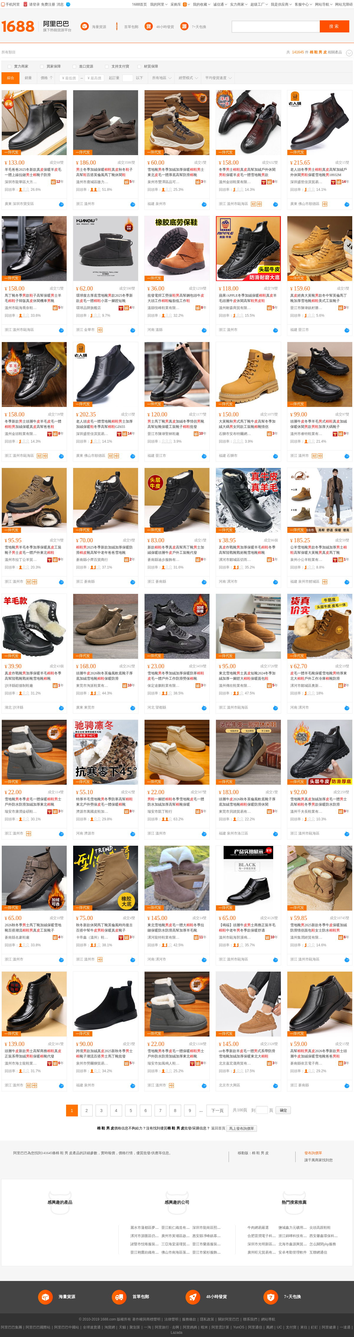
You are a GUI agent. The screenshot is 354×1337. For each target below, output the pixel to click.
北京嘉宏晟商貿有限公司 (235, 1063)
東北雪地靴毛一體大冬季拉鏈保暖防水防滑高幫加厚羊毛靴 (176, 927)
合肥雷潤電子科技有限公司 (269, 1236)
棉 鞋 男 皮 (260, 1153)
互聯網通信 (318, 1252)
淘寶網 (109, 1327)
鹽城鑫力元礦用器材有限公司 (301, 1228)
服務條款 (189, 1319)
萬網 (269, 1327)
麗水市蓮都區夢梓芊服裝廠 (151, 1228)
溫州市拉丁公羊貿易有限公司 (21, 560)
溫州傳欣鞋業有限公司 (235, 686)
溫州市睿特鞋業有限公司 (306, 434)
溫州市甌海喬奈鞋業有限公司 (21, 308)
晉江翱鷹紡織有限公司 (148, 1252)
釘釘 (314, 1327)
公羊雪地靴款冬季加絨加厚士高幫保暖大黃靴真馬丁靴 (318, 550)
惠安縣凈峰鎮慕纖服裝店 (211, 1236)
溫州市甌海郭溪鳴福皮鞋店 (235, 937)
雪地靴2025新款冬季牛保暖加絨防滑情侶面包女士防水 (318, 927)
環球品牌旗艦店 (88, 308)
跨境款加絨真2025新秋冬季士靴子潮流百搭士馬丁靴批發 (104, 1053)
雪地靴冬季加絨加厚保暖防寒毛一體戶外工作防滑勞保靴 (176, 676)
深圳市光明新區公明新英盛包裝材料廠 (278, 1244)
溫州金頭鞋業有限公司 (235, 182)
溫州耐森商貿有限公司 (235, 308)
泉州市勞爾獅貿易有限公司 (92, 1063)
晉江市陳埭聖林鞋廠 (163, 434)
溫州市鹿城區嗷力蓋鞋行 (92, 182)
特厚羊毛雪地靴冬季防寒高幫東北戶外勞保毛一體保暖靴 (104, 802)
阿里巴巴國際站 (38, 1327)
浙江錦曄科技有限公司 (296, 1236)
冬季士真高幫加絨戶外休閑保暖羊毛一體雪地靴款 (247, 172)
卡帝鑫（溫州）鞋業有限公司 (92, 937)
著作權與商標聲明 (146, 1319)
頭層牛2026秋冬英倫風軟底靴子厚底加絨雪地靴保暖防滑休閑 (247, 802)
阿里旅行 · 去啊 (167, 1327)
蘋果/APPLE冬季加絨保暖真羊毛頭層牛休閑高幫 (248, 298)
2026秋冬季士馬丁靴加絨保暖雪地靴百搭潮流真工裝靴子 (33, 927)
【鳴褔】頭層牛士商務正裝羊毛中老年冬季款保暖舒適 (247, 927)
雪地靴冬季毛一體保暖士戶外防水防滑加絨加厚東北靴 (33, 802)
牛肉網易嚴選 (258, 1228)
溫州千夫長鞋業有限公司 (306, 811)
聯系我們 (250, 1319)
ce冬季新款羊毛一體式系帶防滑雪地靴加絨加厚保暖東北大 (247, 1053)
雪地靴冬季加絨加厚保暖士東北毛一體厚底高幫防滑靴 (176, 172)
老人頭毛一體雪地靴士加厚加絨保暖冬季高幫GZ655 (104, 424)
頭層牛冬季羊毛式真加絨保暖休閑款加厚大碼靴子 (318, 424)
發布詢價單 (313, 1153)
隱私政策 (207, 1319)
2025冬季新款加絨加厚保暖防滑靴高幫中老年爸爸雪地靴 (104, 550)
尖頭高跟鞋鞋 (320, 1228)
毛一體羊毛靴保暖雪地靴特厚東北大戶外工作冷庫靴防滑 (318, 676)
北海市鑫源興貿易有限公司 (299, 1244)
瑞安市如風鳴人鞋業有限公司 (164, 1063)
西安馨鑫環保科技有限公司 (330, 1236)
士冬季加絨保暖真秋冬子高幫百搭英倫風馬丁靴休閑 (104, 172)
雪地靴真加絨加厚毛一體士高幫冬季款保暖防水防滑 (318, 802)
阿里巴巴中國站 (66, 1327)
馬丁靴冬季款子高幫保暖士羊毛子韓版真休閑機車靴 (33, 298)
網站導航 (268, 1319)
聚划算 (135, 1327)
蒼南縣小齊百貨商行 (92, 560)
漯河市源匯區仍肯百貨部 (149, 1236)
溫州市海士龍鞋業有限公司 (21, 1063)
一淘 (147, 1327)
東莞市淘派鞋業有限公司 (92, 686)
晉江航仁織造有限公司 (179, 1228)
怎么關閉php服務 (322, 1244)
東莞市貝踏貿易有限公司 (235, 811)
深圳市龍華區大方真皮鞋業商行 (21, 182)
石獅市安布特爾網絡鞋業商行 (235, 434)
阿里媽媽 (190, 1327)
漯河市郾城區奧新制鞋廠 (306, 686)
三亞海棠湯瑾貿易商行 (179, 1244)
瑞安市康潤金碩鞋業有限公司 (21, 811)
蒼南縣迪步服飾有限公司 (164, 560)
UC (279, 1327)
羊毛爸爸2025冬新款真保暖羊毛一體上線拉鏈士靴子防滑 (33, 172)
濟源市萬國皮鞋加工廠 (92, 811)
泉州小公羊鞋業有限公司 (306, 560)
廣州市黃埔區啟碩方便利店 (182, 1236)
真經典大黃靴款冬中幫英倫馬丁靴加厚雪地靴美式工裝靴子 (318, 298)
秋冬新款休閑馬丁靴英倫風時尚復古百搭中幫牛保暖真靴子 (104, 927)
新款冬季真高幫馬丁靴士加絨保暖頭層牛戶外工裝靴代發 (176, 550)
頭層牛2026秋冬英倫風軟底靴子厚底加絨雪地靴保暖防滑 (104, 676)
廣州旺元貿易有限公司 (265, 1252)
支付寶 (291, 1327)
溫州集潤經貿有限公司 (306, 937)
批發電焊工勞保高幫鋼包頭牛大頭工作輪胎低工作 (176, 298)
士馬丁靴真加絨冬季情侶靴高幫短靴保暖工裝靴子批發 (176, 424)
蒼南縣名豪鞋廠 (17, 937)
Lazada (176, 1333)
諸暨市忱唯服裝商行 (146, 1244)
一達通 (345, 1327)
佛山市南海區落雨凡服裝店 (182, 1252)
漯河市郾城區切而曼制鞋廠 (235, 560)
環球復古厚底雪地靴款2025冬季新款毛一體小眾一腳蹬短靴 (104, 298)
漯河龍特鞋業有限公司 (164, 937)
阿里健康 (329, 1327)
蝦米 (204, 1327)
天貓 (122, 1327)
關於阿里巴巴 (228, 1319)
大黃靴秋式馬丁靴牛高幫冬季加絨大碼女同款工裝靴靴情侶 (247, 424)
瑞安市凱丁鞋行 (160, 811)
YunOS (238, 1327)
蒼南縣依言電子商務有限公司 (306, 1063)
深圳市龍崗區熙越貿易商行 (213, 1228)
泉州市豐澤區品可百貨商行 (164, 182)
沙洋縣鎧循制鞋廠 (19, 686)
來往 (303, 1327)
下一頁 (217, 1110)
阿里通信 (255, 1327)
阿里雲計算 (220, 1327)
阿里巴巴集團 (11, 1327)
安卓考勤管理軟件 (292, 1252)
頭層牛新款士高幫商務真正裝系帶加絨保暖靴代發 (33, 1053)
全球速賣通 (92, 1327)
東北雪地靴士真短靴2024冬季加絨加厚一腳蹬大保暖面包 (247, 676)
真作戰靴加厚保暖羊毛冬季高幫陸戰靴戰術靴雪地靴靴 (247, 550)
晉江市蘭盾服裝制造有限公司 (215, 1244)
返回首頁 (218, 1128)
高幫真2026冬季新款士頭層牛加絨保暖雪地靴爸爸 (318, 1053)
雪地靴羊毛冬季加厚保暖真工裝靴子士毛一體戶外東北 (33, 550)
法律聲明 (171, 1319)
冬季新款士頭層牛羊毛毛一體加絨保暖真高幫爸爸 (33, 424)
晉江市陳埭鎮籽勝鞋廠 (306, 308)
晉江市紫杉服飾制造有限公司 (215, 1252)
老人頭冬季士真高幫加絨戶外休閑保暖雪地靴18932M (318, 172)
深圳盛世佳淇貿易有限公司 (306, 182)
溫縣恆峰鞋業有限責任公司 (164, 308)
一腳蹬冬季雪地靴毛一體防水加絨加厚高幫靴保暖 (176, 802)
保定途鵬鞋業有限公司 (164, 686)
